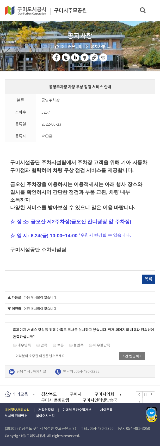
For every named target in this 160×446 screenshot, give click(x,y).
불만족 (78, 345)
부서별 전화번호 (16, 416)
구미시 (76, 394)
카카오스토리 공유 (85, 57)
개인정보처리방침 (17, 410)
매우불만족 (101, 345)
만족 (44, 345)
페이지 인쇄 (103, 57)
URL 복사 (94, 57)
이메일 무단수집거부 (77, 410)
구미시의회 (104, 394)
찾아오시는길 (45, 416)
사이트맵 (106, 410)
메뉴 (152, 10)
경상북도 (49, 394)
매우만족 (24, 345)
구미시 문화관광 (55, 400)
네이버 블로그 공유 (75, 57)
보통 (60, 345)
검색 (143, 10)
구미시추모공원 (70, 11)
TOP (151, 413)
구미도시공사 (29, 10)
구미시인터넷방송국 (100, 400)
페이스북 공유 (56, 57)
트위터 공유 (66, 57)
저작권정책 (46, 410)
